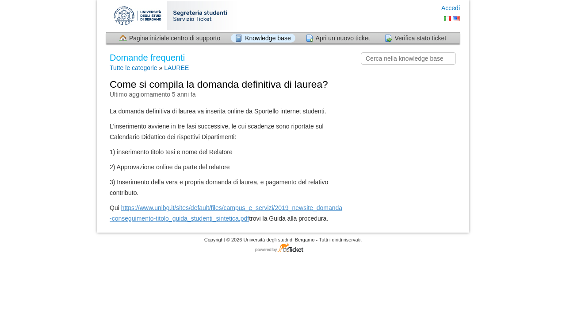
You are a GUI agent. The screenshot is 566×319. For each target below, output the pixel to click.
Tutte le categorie (133, 67)
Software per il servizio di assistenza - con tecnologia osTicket (283, 248)
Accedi (450, 8)
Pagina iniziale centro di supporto (174, 38)
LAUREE (176, 67)
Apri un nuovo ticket (343, 38)
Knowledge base (268, 38)
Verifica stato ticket (420, 38)
